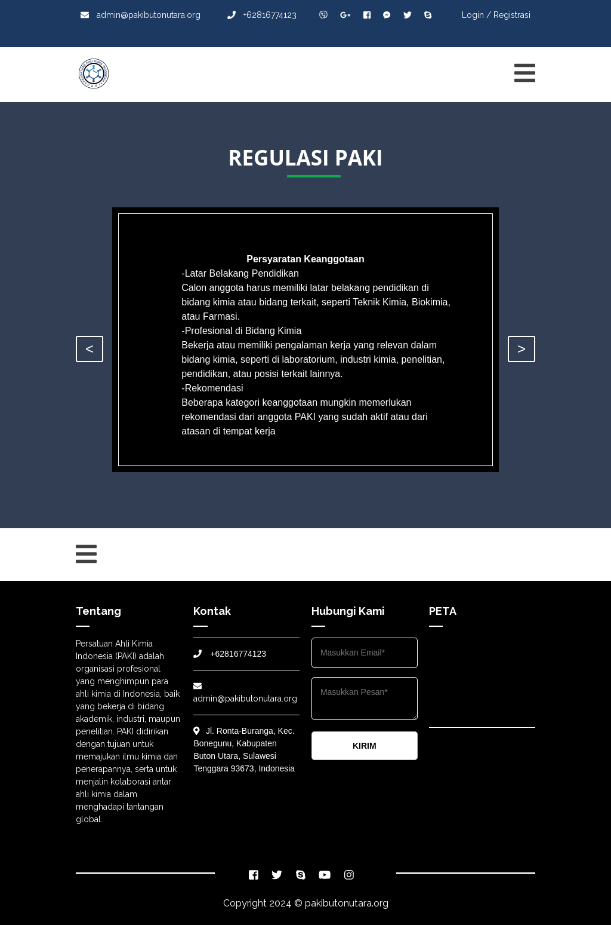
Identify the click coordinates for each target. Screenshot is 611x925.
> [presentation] (521, 349)
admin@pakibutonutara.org (140, 15)
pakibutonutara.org (346, 903)
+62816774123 (262, 15)
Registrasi (511, 15)
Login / (476, 15)
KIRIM (365, 746)
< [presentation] (89, 349)
